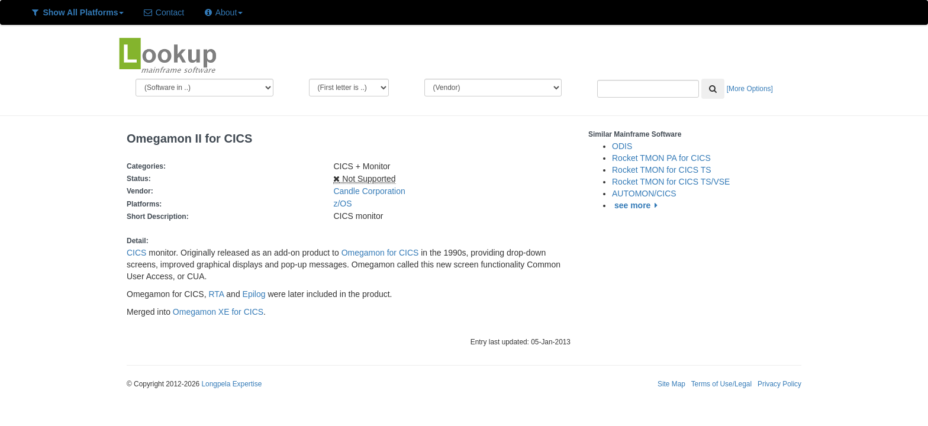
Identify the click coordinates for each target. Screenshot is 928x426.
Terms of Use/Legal (721, 384)
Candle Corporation (369, 191)
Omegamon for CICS (380, 252)
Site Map (671, 384)
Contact (163, 12)
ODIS (622, 146)
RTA (216, 294)
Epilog (254, 294)
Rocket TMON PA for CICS (661, 158)
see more (637, 205)
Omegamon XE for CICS (218, 312)
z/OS (344, 203)
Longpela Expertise (231, 384)
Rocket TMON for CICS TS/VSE (671, 181)
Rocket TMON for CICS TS (661, 170)
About (223, 12)
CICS (136, 252)
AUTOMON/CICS (644, 193)
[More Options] (750, 89)
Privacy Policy (779, 384)
